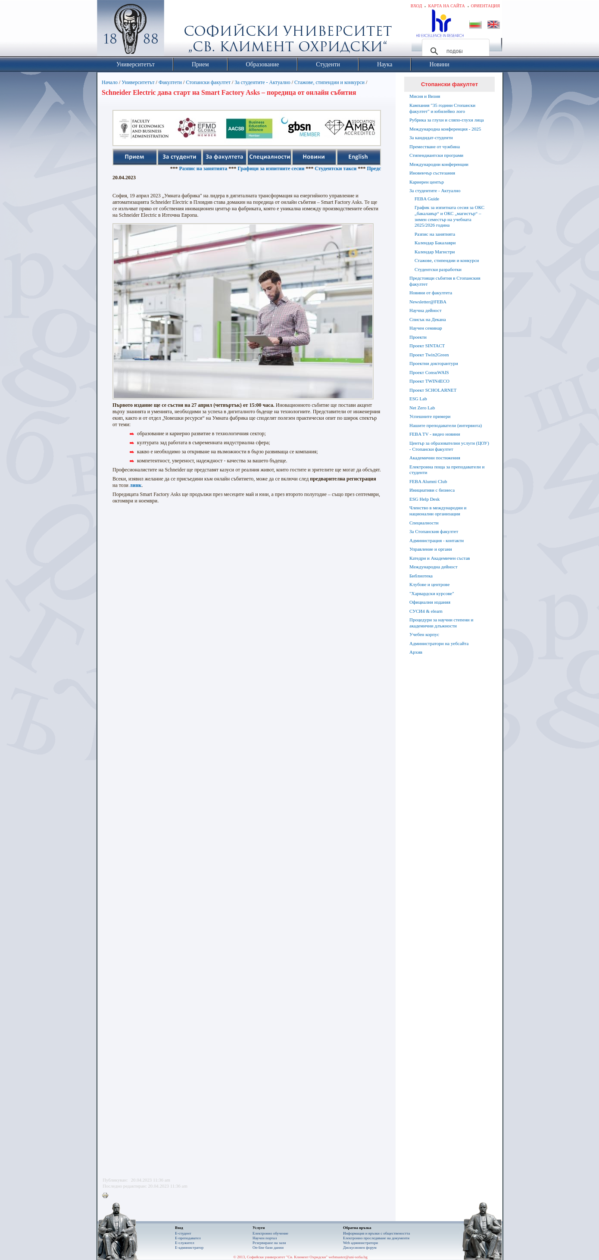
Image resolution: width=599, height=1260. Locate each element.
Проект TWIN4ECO (429, 381)
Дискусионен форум (360, 1247)
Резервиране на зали (269, 1243)
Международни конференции (438, 164)
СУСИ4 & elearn (426, 611)
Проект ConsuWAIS (429, 372)
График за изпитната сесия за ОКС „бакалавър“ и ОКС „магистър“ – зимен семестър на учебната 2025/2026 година (449, 216)
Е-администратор (189, 1247)
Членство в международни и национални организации (437, 510)
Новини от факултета (430, 292)
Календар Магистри (435, 251)
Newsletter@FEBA (427, 301)
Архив (415, 652)
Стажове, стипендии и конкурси (329, 82)
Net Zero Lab (422, 407)
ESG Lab (418, 398)
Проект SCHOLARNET (432, 390)
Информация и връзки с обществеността (376, 1233)
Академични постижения (434, 457)
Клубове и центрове (429, 584)
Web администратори (360, 1243)
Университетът (138, 82)
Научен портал (265, 1238)
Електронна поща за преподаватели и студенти (446, 469)
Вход (416, 5)
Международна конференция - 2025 (445, 128)
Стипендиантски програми (436, 155)
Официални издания (429, 602)
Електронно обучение (270, 1233)
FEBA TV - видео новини (434, 434)
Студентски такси (354, 168)
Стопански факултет (208, 82)
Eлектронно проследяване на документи (376, 1238)
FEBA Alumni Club (428, 481)
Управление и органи (430, 549)
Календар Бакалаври (435, 242)
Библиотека (421, 575)
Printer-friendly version (107, 1196)
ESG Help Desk (424, 499)
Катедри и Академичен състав (439, 558)
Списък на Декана (427, 319)
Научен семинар (425, 328)
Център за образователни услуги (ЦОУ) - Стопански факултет (449, 446)
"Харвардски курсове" (431, 593)
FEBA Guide (427, 198)
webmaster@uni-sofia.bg (348, 1257)
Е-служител (184, 1243)
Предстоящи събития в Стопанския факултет (444, 281)
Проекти (418, 337)
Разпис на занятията (222, 168)
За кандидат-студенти (431, 137)
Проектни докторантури (433, 363)
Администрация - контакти (436, 540)
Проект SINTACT (427, 345)
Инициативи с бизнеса (432, 490)
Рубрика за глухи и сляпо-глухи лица (446, 119)
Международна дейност (433, 566)
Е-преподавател (188, 1238)
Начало (110, 82)
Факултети (170, 82)
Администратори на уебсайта (438, 643)
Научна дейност (425, 310)
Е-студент (183, 1233)
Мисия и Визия (424, 96)
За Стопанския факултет (433, 531)
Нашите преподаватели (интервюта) (445, 425)
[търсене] (454, 51)
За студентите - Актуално (262, 82)
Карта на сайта (446, 5)
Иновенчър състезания (432, 172)
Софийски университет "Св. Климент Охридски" (179, 30)
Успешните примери (429, 416)
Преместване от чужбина (434, 146)
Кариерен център (426, 181)
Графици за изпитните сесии (289, 168)
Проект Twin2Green (429, 354)
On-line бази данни (268, 1247)
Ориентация (485, 5)
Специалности (424, 522)
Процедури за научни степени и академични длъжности (441, 622)
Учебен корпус (424, 634)
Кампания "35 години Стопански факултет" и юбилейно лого (442, 108)
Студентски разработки (438, 269)
